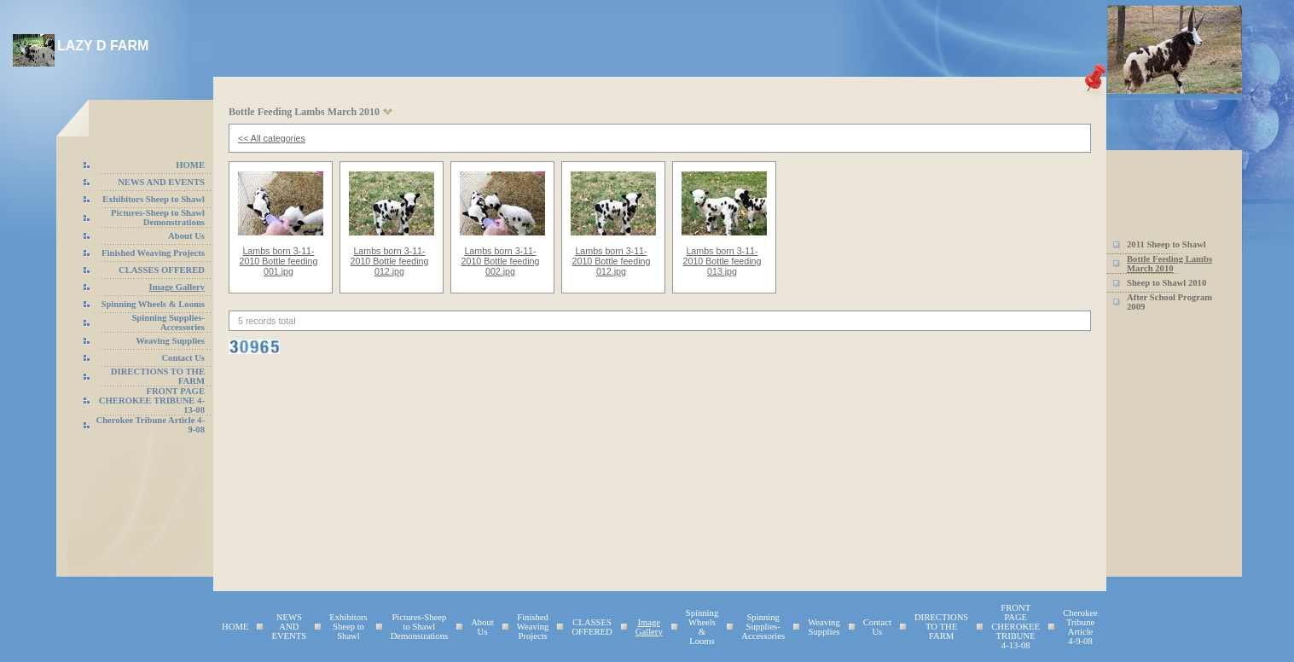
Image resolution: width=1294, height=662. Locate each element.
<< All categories (271, 138)
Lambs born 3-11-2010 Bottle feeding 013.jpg (722, 261)
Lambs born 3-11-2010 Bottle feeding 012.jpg (390, 261)
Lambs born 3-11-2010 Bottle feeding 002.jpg (500, 261)
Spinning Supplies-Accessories (168, 322)
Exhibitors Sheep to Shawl (153, 199)
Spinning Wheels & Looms (154, 304)
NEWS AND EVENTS (161, 182)
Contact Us (183, 358)
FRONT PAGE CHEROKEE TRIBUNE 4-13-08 (152, 400)
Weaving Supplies (170, 341)
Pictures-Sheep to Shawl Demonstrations (158, 217)
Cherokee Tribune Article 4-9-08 (1080, 627)
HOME (190, 165)
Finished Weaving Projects (153, 253)
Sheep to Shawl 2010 (1166, 282)
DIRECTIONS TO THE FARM (941, 627)
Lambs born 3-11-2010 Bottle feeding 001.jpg (279, 261)
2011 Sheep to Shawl (1166, 244)
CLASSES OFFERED (162, 270)
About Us (186, 236)
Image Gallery (177, 287)
